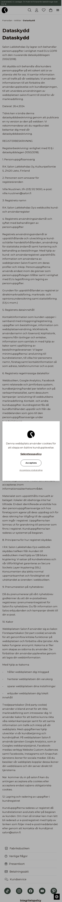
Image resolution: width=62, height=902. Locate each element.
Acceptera (31, 463)
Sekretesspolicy (31, 454)
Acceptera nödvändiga (31, 470)
